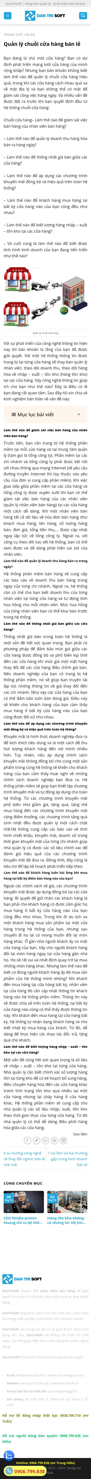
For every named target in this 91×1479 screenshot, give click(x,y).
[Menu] (7, 16)
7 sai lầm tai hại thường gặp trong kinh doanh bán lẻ (67, 1159)
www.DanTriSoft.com (34, 1383)
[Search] (83, 16)
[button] (45, 414)
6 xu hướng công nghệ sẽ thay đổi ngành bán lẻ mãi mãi (24, 1159)
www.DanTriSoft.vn (65, 1383)
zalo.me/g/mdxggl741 (63, 1391)
